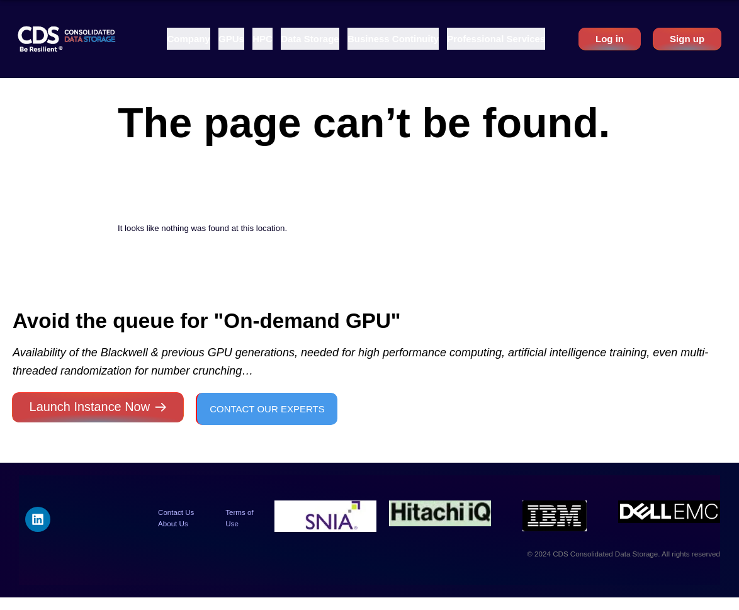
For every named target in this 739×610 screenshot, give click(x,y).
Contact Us (176, 512)
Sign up (687, 38)
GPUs (231, 38)
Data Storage (310, 38)
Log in (609, 38)
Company (188, 38)
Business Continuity (393, 38)
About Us (173, 523)
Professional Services (496, 38)
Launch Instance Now (90, 407)
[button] (188, 39)
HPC (262, 38)
